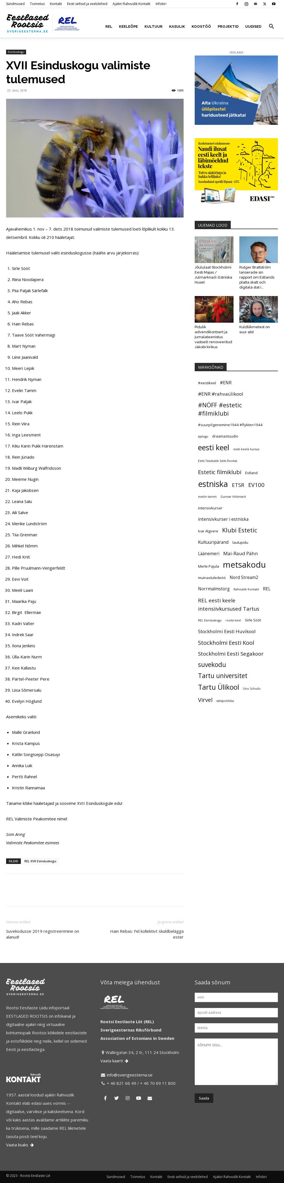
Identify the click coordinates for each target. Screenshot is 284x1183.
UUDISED (253, 26)
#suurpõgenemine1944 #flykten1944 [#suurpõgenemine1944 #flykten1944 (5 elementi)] (230, 424)
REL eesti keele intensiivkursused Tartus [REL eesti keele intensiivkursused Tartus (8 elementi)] (228, 604)
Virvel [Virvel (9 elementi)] (205, 700)
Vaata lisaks (20, 1144)
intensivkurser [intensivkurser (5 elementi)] (210, 507)
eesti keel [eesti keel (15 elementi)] (213, 447)
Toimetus (37, 3)
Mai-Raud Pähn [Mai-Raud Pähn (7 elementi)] (240, 553)
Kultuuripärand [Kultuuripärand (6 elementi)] (213, 542)
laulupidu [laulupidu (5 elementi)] (240, 542)
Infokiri (161, 3)
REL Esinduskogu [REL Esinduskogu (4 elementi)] (210, 620)
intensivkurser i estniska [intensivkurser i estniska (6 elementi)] (223, 519)
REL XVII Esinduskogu (40, 861)
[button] (271, 27)
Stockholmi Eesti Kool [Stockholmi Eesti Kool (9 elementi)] (226, 642)
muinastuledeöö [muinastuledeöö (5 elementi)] (212, 577)
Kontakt (56, 3)
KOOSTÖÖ (201, 26)
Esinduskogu (16, 52)
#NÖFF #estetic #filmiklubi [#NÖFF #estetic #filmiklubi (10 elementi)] (220, 409)
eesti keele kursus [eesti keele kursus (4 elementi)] (246, 449)
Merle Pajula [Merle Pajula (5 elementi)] (208, 566)
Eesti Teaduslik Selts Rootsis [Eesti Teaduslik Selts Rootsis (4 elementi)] (217, 461)
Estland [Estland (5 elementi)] (251, 472)
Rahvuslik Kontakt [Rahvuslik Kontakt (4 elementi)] (246, 589)
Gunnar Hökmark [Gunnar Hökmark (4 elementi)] (233, 497)
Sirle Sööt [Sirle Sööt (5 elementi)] (253, 620)
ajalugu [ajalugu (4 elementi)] (203, 436)
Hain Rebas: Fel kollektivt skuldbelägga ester (147, 934)
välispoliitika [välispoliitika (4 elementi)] (225, 701)
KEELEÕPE (128, 26)
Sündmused (15, 3)
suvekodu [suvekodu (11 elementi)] (212, 665)
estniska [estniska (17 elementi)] (213, 484)
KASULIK (177, 26)
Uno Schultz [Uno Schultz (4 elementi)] (252, 689)
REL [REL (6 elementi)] (266, 589)
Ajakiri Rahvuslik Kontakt (131, 3)
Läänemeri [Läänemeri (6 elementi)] (208, 553)
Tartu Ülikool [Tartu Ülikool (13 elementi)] (218, 687)
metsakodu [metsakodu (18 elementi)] (244, 564)
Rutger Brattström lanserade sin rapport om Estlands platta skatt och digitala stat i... (256, 277)
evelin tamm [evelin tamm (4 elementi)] (207, 497)
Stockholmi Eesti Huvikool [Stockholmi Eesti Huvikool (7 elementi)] (227, 631)
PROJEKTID (228, 26)
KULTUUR (153, 26)
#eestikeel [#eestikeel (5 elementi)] (207, 382)
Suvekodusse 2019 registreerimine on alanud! (42, 934)
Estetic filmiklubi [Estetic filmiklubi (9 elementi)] (219, 472)
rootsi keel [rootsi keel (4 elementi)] (233, 620)
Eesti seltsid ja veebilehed (87, 3)
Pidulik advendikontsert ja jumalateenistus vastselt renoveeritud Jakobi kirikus (213, 337)
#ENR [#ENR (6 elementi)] (226, 383)
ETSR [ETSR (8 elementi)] (238, 484)
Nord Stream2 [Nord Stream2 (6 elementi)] (244, 577)
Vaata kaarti (114, 1060)
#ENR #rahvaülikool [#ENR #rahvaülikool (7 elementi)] (220, 394)
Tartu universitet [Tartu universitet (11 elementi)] (222, 676)
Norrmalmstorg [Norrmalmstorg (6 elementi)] (214, 589)
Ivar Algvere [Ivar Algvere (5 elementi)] (208, 531)
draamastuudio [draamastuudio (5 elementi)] (225, 436)
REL (108, 26)
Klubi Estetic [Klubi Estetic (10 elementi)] (239, 530)
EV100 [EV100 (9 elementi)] (256, 485)
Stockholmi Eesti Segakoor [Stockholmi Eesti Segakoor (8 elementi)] (230, 653)
